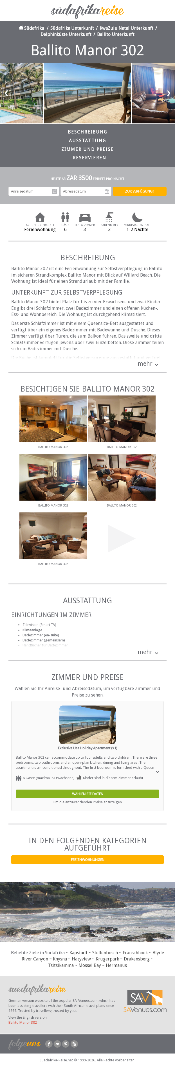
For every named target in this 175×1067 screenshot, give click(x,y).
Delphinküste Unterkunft (66, 34)
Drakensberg (137, 959)
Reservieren (89, 157)
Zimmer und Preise (87, 149)
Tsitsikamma (61, 965)
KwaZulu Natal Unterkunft (126, 28)
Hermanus (116, 965)
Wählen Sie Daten (87, 794)
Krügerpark (107, 959)
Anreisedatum (54, 191)
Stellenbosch (105, 952)
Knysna (60, 959)
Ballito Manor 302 (22, 1022)
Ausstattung (87, 140)
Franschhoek (135, 952)
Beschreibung (87, 132)
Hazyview (81, 959)
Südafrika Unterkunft (72, 28)
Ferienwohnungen (87, 860)
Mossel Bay (89, 965)
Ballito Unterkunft (115, 34)
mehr (145, 364)
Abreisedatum (107, 191)
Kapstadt (78, 952)
